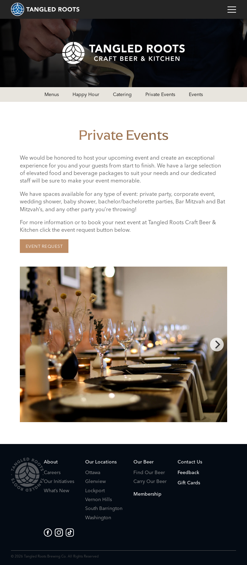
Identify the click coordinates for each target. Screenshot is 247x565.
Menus (51, 94)
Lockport (95, 490)
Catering (122, 94)
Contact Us (190, 462)
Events (196, 94)
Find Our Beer (149, 472)
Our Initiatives (59, 481)
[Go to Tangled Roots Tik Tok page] (70, 532)
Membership (147, 494)
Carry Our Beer (150, 481)
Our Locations (101, 462)
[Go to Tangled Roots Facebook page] (49, 532)
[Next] (217, 344)
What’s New (56, 490)
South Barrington (103, 508)
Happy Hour (86, 94)
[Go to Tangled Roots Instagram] (60, 532)
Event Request (44, 246)
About (51, 462)
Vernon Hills (98, 499)
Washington (98, 517)
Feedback (188, 472)
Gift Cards (189, 483)
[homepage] (45, 9)
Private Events (160, 94)
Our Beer (143, 462)
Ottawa (92, 472)
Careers (52, 472)
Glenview (95, 481)
